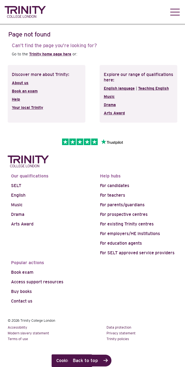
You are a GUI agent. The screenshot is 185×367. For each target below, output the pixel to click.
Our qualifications (30, 176)
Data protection (118, 327)
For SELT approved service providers (137, 252)
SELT (16, 185)
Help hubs (110, 176)
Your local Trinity (27, 107)
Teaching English (153, 88)
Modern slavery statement (28, 333)
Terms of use (18, 339)
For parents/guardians (122, 204)
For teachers (112, 195)
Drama (110, 105)
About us (20, 83)
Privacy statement (121, 333)
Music (109, 96)
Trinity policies (117, 339)
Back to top (85, 360)
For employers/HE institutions (130, 233)
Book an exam (25, 91)
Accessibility (17, 327)
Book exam (22, 272)
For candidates (114, 185)
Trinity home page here (50, 54)
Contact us (21, 301)
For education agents (121, 243)
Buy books (21, 291)
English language (119, 88)
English (18, 195)
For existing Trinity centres (127, 224)
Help (16, 99)
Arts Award (114, 113)
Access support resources (37, 282)
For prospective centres (124, 214)
